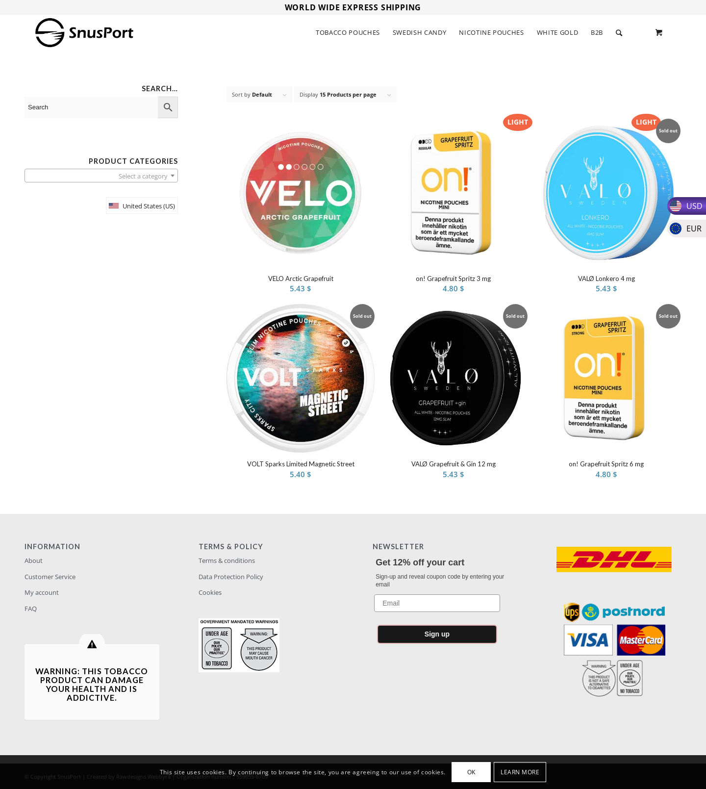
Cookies (210, 592)
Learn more (520, 772)
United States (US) (149, 206)
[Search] (619, 32)
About (34, 560)
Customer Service (50, 576)
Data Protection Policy (231, 576)
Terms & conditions (227, 560)
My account (42, 592)
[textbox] (101, 176)
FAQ (31, 608)
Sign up (437, 634)
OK (471, 772)
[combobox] (101, 175)
